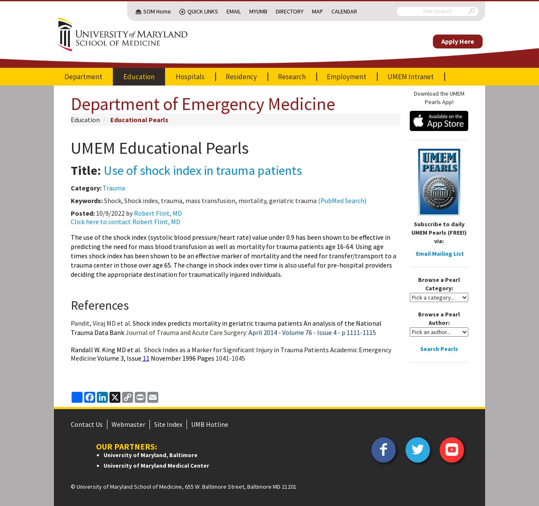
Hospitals (190, 76)
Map (317, 11)
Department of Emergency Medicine (203, 104)
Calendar (344, 11)
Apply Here (457, 41)
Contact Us (87, 424)
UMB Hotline (209, 424)
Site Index (168, 424)
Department (83, 76)
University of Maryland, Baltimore (150, 455)
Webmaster (128, 424)
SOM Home (157, 11)
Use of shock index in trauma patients (203, 170)
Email (234, 11)
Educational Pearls (139, 119)
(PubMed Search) (342, 200)
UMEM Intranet (410, 76)
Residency (241, 76)
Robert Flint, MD (158, 213)
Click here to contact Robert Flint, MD (125, 221)
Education (139, 76)
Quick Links (202, 11)
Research (292, 76)
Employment (346, 76)
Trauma (114, 188)
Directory (290, 11)
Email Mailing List (440, 253)
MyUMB (258, 11)
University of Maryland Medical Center (156, 465)
